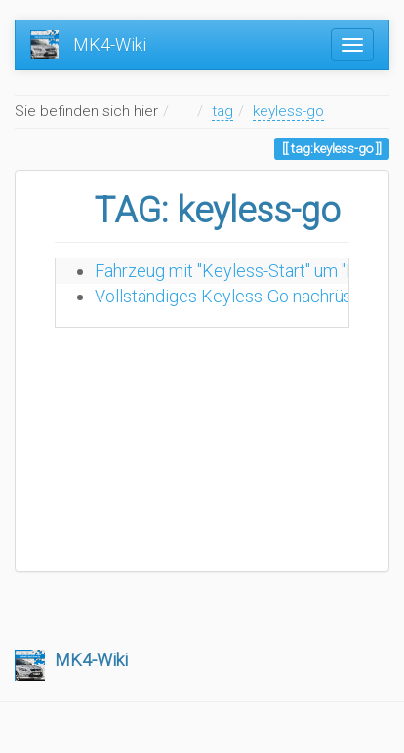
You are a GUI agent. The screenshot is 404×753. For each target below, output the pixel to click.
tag (222, 111)
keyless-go (288, 111)
